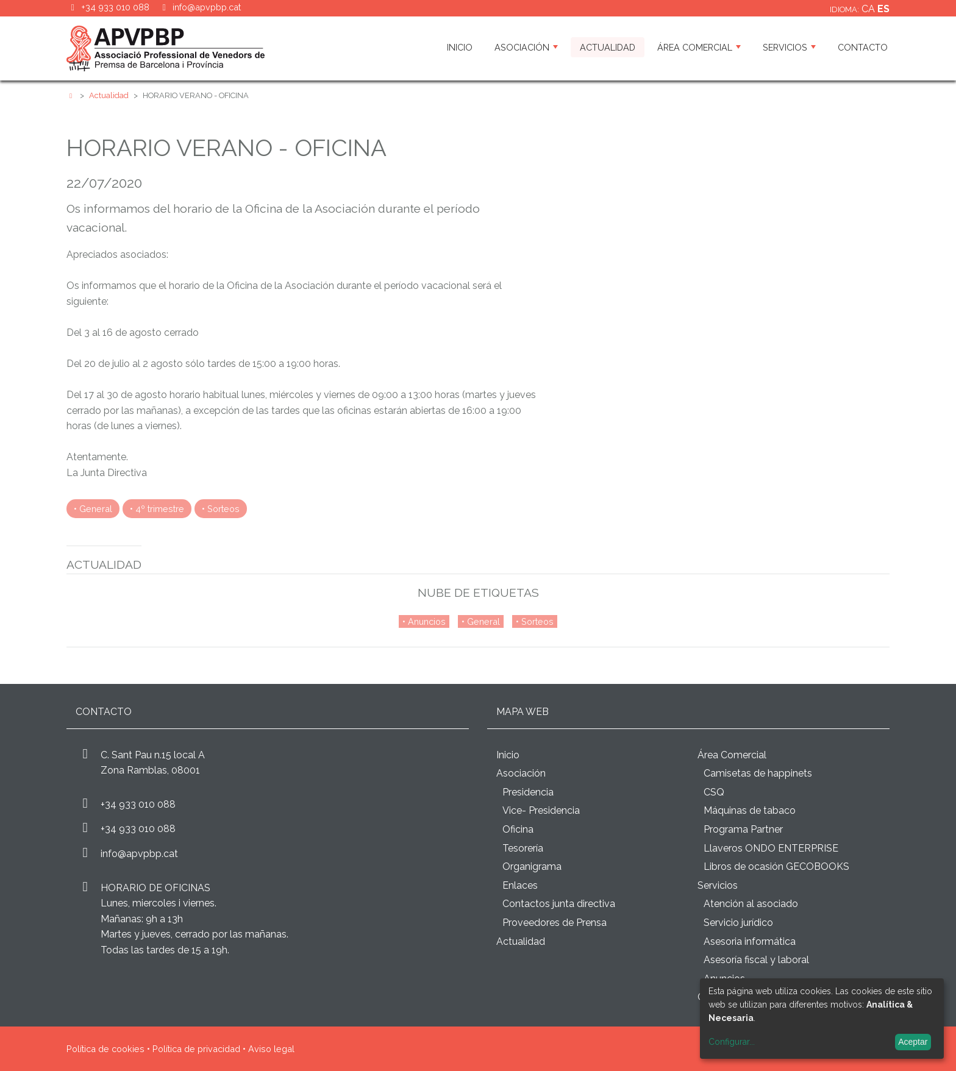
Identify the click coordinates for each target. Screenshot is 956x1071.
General (95, 508)
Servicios (789, 47)
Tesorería (522, 848)
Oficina (517, 829)
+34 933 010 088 (138, 804)
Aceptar (912, 1042)
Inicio (460, 47)
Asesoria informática (750, 941)
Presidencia (528, 792)
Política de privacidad (196, 1049)
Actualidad (607, 47)
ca (869, 9)
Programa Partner (743, 829)
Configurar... (731, 1042)
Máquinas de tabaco (750, 810)
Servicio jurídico (738, 922)
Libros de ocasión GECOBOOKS (776, 866)
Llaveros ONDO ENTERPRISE (771, 848)
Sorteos (223, 508)
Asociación (526, 47)
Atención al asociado (751, 903)
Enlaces (520, 885)
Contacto (863, 47)
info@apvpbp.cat (207, 7)
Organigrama (532, 866)
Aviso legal (271, 1049)
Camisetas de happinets (758, 773)
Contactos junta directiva (558, 903)
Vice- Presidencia (541, 810)
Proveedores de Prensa (554, 922)
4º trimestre (159, 508)
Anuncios (427, 621)
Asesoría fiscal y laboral (756, 960)
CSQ (714, 792)
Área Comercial (699, 47)
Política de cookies (105, 1049)
